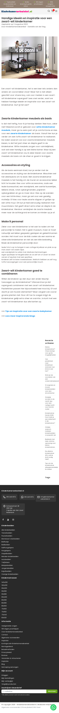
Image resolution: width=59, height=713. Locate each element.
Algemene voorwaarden (11, 638)
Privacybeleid (7, 652)
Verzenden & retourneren (11, 658)
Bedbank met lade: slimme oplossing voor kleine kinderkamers (50, 443)
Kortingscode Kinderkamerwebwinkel (15, 644)
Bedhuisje (5, 542)
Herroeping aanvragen (10, 667)
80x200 (4, 597)
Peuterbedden (7, 536)
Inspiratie (5, 641)
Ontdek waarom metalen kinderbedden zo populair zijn (50, 431)
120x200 (4, 585)
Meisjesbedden (7, 565)
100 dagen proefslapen (10, 629)
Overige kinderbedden (10, 574)
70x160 (4, 609)
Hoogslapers (6, 551)
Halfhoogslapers (8, 548)
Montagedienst (7, 646)
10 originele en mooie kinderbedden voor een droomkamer (50, 389)
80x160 (4, 606)
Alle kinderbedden (8, 530)
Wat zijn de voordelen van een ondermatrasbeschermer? (50, 378)
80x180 (4, 603)
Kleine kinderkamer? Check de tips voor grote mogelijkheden (50, 351)
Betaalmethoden (8, 649)
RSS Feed (37, 707)
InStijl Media (50, 705)
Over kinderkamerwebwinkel (12, 632)
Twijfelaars (6, 562)
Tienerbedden (7, 533)
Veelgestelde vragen (9, 626)
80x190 (4, 600)
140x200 (5, 582)
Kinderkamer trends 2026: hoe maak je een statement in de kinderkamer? (50, 418)
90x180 (4, 594)
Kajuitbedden (6, 571)
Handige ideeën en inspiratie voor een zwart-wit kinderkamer (27, 19)
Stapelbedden (7, 554)
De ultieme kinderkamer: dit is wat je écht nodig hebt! (50, 455)
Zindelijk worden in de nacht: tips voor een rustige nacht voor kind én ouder (49, 403)
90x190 (4, 591)
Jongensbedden (8, 568)
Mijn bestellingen (8, 678)
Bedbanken (6, 545)
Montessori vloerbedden (11, 539)
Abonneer (52, 691)
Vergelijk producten (9, 684)
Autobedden (6, 559)
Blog (3, 664)
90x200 (4, 588)
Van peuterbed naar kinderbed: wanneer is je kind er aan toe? (50, 365)
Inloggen (5, 675)
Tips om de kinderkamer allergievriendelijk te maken (50, 466)
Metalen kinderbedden (10, 556)
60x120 (4, 618)
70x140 (4, 615)
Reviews (5, 655)
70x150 (4, 612)
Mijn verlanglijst (7, 681)
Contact (5, 635)
